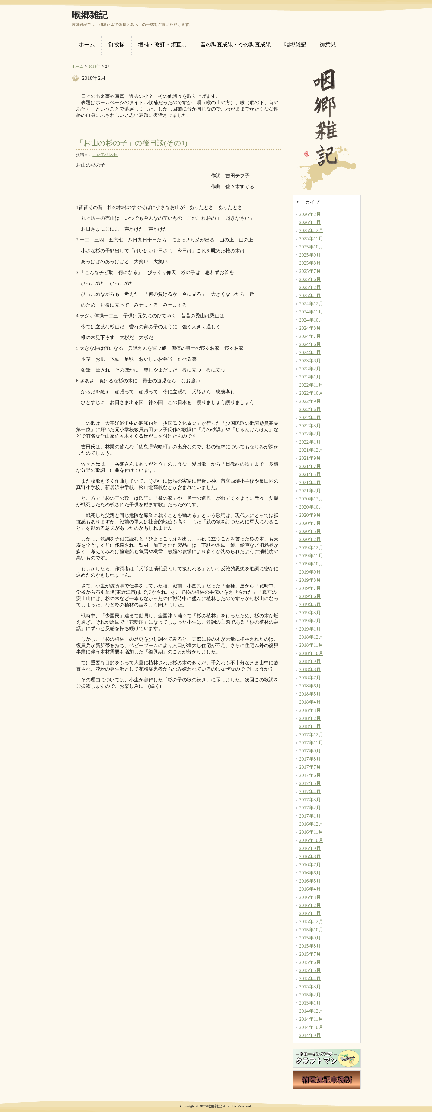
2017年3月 (310, 799)
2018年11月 (311, 645)
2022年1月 (310, 441)
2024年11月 (311, 311)
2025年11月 (311, 238)
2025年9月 (310, 254)
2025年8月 (310, 263)
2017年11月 (311, 742)
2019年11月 (311, 555)
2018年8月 (310, 669)
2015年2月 (310, 994)
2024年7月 (310, 336)
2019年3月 (310, 612)
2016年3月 (310, 897)
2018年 (94, 66)
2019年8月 (310, 580)
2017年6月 (310, 775)
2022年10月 (311, 393)
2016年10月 (311, 840)
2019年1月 (310, 628)
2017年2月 (310, 807)
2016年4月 (310, 889)
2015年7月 (310, 954)
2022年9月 (310, 401)
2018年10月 (311, 653)
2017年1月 (310, 815)
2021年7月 (310, 466)
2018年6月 (310, 685)
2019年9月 (310, 572)
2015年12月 (311, 921)
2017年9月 (310, 750)
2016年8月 (310, 856)
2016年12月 (311, 824)
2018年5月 (310, 693)
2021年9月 (310, 458)
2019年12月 (311, 547)
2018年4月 (310, 702)
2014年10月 (311, 1027)
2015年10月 (311, 929)
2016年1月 (310, 913)
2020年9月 (310, 515)
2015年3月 (310, 986)
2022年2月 (310, 433)
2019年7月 (310, 588)
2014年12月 (311, 1011)
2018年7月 (310, 677)
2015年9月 (310, 937)
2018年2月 (310, 718)
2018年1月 (310, 726)
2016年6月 (310, 872)
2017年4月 (310, 791)
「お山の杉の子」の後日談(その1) (132, 143)
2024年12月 (311, 303)
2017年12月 (311, 734)
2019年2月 (310, 620)
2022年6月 (310, 409)
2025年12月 (311, 230)
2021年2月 (310, 490)
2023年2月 (310, 368)
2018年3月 (310, 710)
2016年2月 (310, 905)
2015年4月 (310, 978)
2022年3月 (310, 425)
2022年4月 (310, 417)
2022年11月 (311, 385)
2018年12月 (311, 637)
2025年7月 (310, 271)
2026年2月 (310, 214)
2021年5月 (310, 474)
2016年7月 (310, 864)
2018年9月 (310, 661)
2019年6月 (310, 596)
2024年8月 (310, 328)
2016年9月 (310, 848)
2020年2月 (310, 539)
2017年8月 (310, 759)
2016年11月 (311, 832)
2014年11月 (311, 1019)
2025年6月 (310, 279)
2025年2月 (310, 287)
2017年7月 (310, 767)
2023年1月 (310, 376)
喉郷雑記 (90, 15)
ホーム (77, 66)
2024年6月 (310, 344)
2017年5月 (310, 783)
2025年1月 (310, 295)
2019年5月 (310, 604)
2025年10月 (311, 246)
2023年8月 (310, 360)
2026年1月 (310, 222)
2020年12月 (311, 498)
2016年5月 (310, 880)
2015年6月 (310, 962)
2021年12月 (311, 450)
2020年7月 (310, 523)
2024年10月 (311, 319)
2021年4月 (310, 482)
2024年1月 (310, 352)
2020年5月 (310, 531)
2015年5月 (310, 970)
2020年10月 (311, 506)
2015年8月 (310, 945)
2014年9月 (310, 1035)
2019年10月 (311, 563)
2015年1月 (310, 1002)
